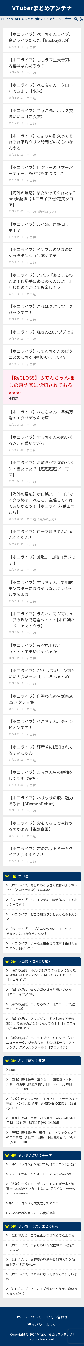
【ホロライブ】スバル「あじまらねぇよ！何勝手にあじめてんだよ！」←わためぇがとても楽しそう (41, 281)
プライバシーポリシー (42, 1324)
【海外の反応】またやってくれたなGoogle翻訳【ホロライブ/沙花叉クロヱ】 (42, 199)
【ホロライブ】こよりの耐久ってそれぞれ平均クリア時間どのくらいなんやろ (41, 142)
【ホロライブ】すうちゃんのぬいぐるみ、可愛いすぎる (41, 440)
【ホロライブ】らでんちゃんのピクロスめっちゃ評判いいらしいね (41, 354)
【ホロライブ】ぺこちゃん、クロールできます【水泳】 (41, 88)
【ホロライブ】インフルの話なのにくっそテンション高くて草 (41, 252)
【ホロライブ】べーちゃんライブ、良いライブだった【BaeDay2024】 (41, 37)
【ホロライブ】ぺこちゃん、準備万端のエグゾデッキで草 (41, 415)
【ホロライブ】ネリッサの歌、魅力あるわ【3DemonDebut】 (41, 801)
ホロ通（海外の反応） (42, 212)
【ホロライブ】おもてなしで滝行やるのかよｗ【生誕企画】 (41, 826)
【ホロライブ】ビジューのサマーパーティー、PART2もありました (41, 170)
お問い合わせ (57, 1317)
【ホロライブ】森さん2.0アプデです (41, 332)
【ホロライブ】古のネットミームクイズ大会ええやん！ (41, 851)
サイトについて (28, 1317)
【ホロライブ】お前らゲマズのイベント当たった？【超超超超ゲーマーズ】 (41, 468)
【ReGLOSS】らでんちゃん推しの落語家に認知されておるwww (42, 387)
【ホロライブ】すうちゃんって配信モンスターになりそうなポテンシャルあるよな (41, 588)
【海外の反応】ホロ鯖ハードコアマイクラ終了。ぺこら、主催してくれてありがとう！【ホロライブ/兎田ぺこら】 (41, 503)
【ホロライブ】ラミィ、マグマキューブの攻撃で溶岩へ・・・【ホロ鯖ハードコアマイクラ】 (42, 620)
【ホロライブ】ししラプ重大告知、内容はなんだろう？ (41, 62)
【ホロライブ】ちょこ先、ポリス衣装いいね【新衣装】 (41, 113)
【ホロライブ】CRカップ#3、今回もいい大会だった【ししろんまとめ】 (42, 673)
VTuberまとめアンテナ (42, 7)
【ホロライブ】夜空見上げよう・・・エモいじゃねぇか (35, 648)
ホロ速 (31, 47)
